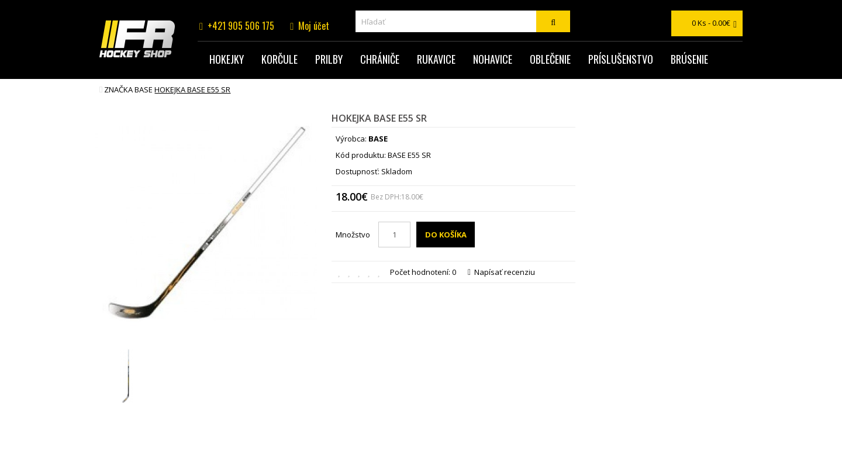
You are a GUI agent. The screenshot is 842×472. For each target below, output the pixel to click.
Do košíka (446, 234)
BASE (143, 89)
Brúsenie (689, 59)
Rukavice (436, 59)
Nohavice (492, 59)
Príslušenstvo (620, 59)
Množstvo (353, 234)
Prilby (329, 59)
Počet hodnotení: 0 (423, 272)
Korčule (279, 59)
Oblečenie (550, 59)
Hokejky (226, 59)
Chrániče (379, 59)
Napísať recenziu (501, 272)
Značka (118, 89)
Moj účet (313, 26)
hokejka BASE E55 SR (192, 89)
